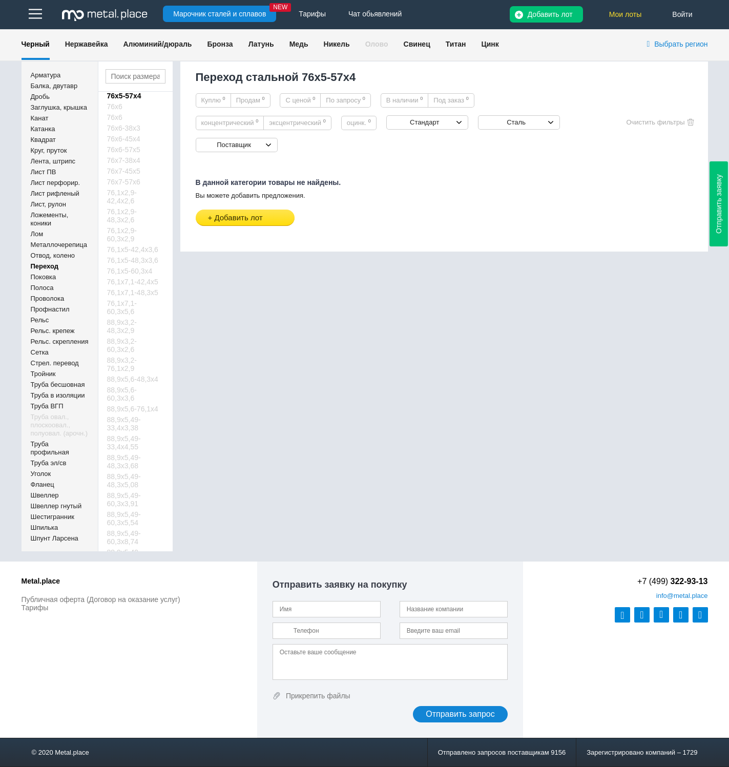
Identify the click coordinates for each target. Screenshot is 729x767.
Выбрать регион (680, 44)
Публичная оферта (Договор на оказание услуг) (101, 599)
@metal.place (682, 595)
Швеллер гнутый (56, 506)
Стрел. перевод (55, 363)
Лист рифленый (55, 193)
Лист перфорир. (55, 182)
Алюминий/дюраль (157, 44)
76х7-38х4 (123, 160)
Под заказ (450, 100)
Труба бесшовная (58, 384)
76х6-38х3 (123, 128)
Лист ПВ (43, 172)
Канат (40, 118)
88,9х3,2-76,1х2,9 (122, 364)
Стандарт (424, 122)
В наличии (404, 100)
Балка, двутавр (54, 86)
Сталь (516, 122)
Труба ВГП (47, 406)
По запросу (345, 100)
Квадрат (43, 139)
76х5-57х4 (124, 96)
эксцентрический (297, 122)
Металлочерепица (59, 244)
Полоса (42, 288)
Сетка (40, 352)
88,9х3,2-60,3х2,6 (122, 345)
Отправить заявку (719, 204)
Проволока (48, 298)
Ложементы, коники (50, 219)
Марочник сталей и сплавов (219, 14)
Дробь (40, 96)
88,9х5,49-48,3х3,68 (124, 461)
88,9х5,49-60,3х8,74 (124, 537)
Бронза (220, 44)
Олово (376, 44)
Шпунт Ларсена (54, 538)
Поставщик (234, 145)
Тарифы (35, 608)
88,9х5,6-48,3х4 (132, 379)
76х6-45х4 (123, 139)
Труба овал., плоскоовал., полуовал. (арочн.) (59, 425)
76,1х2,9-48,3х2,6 (122, 216)
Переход (45, 266)
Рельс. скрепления (60, 341)
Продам (250, 100)
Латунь (261, 44)
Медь (298, 44)
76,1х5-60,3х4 (130, 271)
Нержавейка (86, 44)
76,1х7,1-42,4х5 (132, 282)
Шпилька (44, 527)
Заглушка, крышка (59, 107)
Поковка (43, 277)
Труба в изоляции (58, 395)
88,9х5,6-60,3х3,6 (122, 394)
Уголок (41, 474)
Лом (37, 234)
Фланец (42, 484)
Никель (337, 44)
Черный (36, 44)
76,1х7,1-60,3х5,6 (122, 307)
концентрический (230, 122)
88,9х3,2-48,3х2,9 (122, 326)
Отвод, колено (53, 255)
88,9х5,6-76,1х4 (132, 409)
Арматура (46, 75)
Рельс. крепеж (53, 331)
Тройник (43, 374)
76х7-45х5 (123, 171)
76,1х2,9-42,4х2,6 (122, 197)
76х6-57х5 (123, 150)
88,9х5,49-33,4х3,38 (124, 424)
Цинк (489, 44)
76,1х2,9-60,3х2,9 (122, 234)
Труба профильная (50, 448)
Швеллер (45, 495)
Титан (456, 44)
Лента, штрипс (53, 161)
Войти (682, 14)
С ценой (300, 100)
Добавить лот (550, 14)
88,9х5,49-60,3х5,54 (124, 518)
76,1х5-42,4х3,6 (132, 249)
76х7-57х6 (123, 182)
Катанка (43, 129)
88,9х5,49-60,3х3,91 (124, 499)
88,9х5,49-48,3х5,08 (124, 480)
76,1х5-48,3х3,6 (132, 260)
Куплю (213, 100)
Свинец (417, 44)
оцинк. (359, 122)
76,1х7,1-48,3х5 (132, 292)
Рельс (40, 320)
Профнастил (50, 309)
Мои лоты (625, 14)
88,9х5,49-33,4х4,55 (124, 442)
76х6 (114, 106)
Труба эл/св (49, 463)
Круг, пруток (49, 150)
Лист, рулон (48, 204)
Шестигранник (52, 517)
